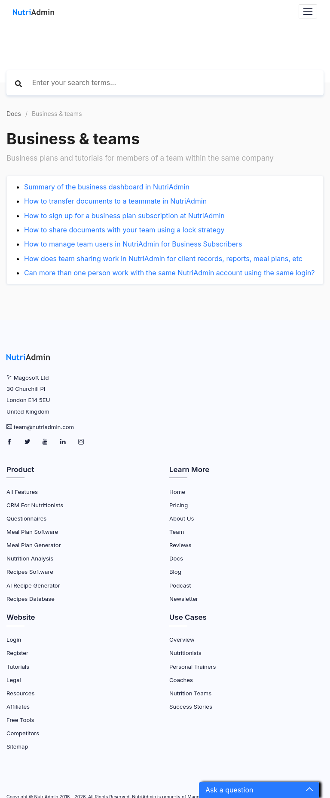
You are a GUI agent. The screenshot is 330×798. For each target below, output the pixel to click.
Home (177, 491)
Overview (182, 639)
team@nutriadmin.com (44, 426)
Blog (175, 571)
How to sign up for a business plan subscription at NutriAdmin (124, 215)
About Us (181, 518)
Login (13, 639)
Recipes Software (29, 571)
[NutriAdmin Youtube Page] (45, 442)
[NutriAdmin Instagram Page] (81, 442)
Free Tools (20, 719)
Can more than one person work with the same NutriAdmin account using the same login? (169, 272)
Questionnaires (26, 518)
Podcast (180, 585)
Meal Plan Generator (33, 545)
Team (176, 531)
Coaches (181, 679)
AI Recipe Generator (33, 585)
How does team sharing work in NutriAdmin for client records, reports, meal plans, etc (163, 258)
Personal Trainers (192, 666)
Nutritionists (185, 652)
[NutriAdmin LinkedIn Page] (63, 442)
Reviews (180, 545)
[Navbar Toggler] (308, 11)
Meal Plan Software (32, 531)
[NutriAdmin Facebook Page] (10, 442)
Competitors (22, 733)
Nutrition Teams (190, 693)
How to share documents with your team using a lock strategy (124, 229)
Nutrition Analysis (29, 558)
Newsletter (183, 598)
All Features (22, 491)
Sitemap (17, 746)
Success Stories (190, 706)
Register (17, 652)
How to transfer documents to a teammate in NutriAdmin (115, 201)
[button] (259, 790)
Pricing (178, 505)
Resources (20, 693)
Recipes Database (30, 598)
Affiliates (18, 706)
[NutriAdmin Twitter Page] (28, 442)
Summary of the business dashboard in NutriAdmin (106, 187)
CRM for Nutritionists (34, 505)
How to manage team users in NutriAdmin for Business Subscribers (133, 244)
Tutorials (17, 666)
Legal (13, 679)
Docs (13, 113)
